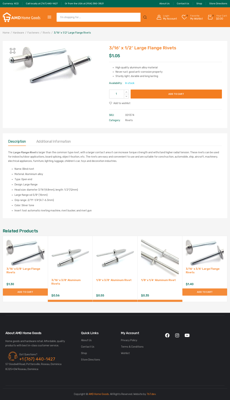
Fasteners (33, 32)
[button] (12, 50)
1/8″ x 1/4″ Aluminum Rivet (158, 280)
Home (6, 32)
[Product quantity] (119, 94)
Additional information (53, 141)
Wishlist (125, 353)
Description (17, 141)
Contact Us (87, 346)
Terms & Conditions (132, 346)
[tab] (17, 142)
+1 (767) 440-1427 (37, 359)
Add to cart (176, 94)
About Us (86, 340)
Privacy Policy (129, 340)
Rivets (46, 32)
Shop (84, 353)
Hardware (18, 32)
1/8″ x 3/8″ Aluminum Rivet (114, 280)
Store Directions (90, 359)
